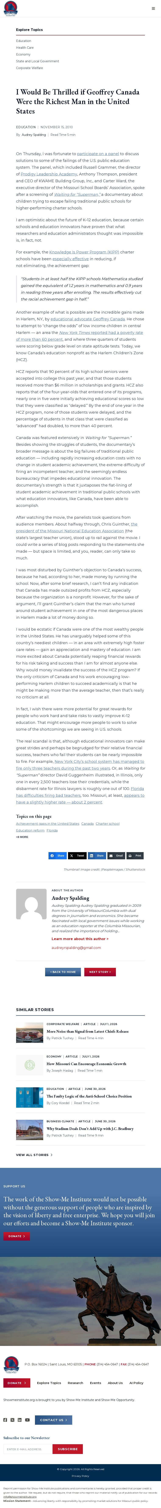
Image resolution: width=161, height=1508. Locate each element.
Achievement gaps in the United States (47, 824)
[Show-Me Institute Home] (10, 8)
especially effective (71, 259)
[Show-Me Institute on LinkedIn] (20, 1420)
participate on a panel (98, 154)
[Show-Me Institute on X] (12, 1420)
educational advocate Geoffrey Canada (88, 319)
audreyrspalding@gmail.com (76, 948)
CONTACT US (53, 1420)
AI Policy (136, 1383)
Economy (23, 54)
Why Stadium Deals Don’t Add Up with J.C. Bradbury (90, 1128)
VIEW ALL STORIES (34, 1155)
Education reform (30, 830)
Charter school (107, 824)
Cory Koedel (60, 1103)
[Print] (135, 855)
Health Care (25, 48)
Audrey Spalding (34, 135)
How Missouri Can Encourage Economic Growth (86, 1063)
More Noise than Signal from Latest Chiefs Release (88, 1031)
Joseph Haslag (62, 1071)
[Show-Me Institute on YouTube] (27, 1420)
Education (23, 41)
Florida (52, 830)
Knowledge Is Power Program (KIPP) (84, 252)
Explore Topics (49, 1383)
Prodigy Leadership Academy (49, 174)
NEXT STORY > (100, 972)
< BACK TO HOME (63, 972)
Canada (87, 824)
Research (75, 1383)
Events (95, 1383)
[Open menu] (153, 8)
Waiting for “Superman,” (77, 194)
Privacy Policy (80, 1475)
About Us (115, 1383)
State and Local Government (37, 61)
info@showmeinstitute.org (19, 1496)
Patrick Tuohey (62, 1038)
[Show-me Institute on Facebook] (5, 1420)
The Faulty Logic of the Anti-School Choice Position (89, 1096)
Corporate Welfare (29, 68)
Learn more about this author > (80, 939)
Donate (16, 1236)
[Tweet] (77, 855)
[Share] (58, 855)
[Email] (116, 855)
